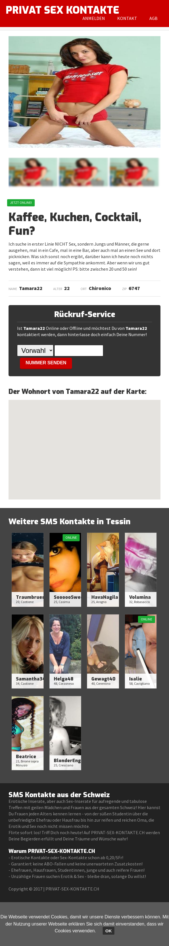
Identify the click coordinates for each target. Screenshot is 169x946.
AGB (153, 18)
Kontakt (127, 18)
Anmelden (94, 18)
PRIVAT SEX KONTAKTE (62, 10)
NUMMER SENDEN (46, 362)
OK (108, 930)
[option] (33, 172)
